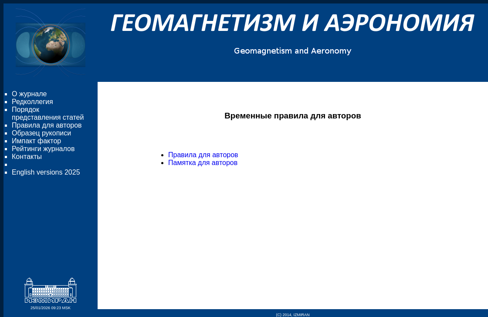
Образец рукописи (41, 133)
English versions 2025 (46, 172)
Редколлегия (32, 101)
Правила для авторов (47, 125)
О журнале (29, 94)
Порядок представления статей (48, 113)
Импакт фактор (36, 141)
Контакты (27, 156)
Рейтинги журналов (43, 148)
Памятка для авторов (202, 162)
